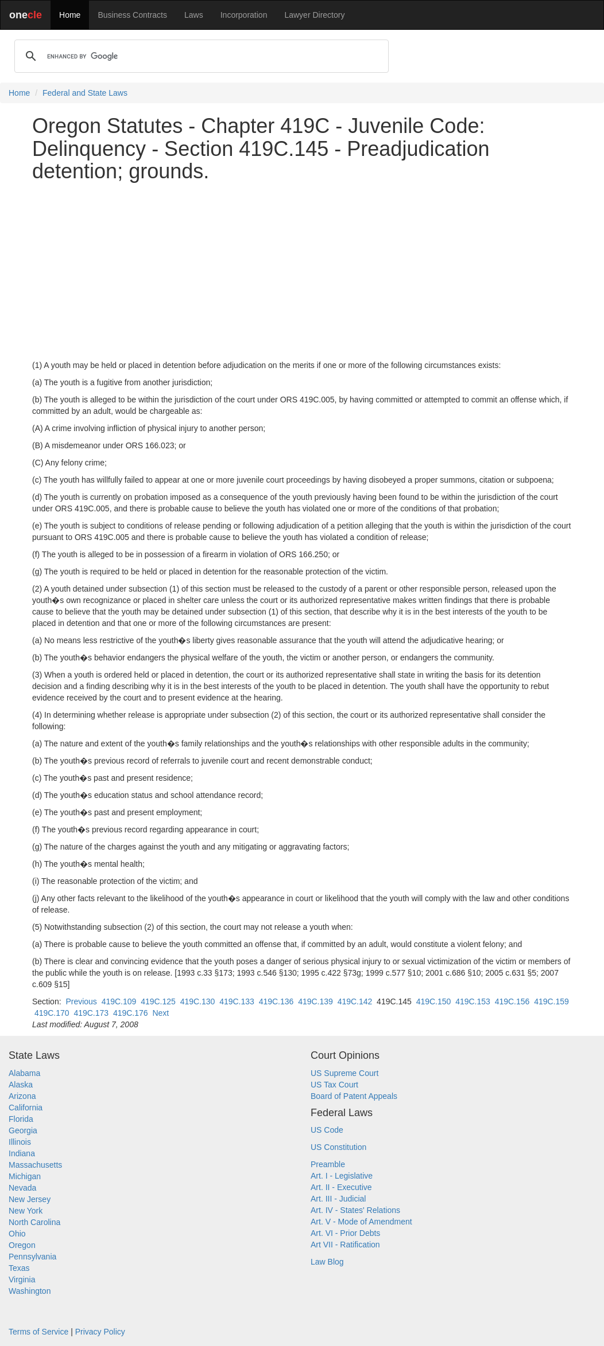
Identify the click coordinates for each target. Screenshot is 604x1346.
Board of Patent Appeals (354, 1096)
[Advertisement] (302, 271)
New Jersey (30, 1199)
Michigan (25, 1176)
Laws (193, 14)
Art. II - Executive (341, 1187)
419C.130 (197, 1001)
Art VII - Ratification (345, 1244)
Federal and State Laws (84, 92)
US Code (327, 1129)
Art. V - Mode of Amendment (361, 1221)
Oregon (22, 1245)
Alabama (24, 1073)
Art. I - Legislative (342, 1175)
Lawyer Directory (314, 14)
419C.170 (51, 1013)
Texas (19, 1268)
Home (69, 14)
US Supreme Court (344, 1073)
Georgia (23, 1130)
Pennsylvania (32, 1256)
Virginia (22, 1279)
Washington (30, 1291)
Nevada (22, 1187)
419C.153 (472, 1001)
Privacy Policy (100, 1331)
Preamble (328, 1164)
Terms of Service (38, 1331)
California (25, 1107)
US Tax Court (334, 1084)
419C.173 (91, 1013)
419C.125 (158, 1001)
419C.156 (512, 1001)
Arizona (22, 1096)
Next (160, 1013)
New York (25, 1210)
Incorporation (244, 14)
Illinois (20, 1142)
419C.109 (119, 1001)
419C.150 (433, 1001)
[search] (200, 56)
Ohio (17, 1233)
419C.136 (276, 1001)
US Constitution (338, 1147)
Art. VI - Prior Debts (345, 1233)
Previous (80, 1001)
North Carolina (34, 1222)
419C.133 (236, 1001)
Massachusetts (35, 1164)
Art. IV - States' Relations (355, 1210)
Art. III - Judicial (338, 1198)
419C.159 (551, 1001)
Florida (21, 1119)
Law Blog (327, 1261)
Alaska (21, 1084)
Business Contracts (132, 14)
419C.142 (355, 1001)
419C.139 (315, 1001)
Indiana (22, 1153)
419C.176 (130, 1013)
